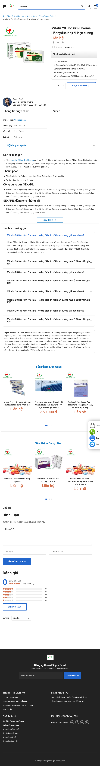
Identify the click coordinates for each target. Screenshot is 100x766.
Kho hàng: (7, 705)
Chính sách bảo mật (10, 741)
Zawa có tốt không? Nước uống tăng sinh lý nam (69, 697)
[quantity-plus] (64, 86)
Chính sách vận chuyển (11, 729)
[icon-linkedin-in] (63, 43)
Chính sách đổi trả (9, 737)
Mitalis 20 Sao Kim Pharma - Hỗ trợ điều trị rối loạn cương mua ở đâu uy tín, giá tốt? (48, 262)
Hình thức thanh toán (10, 733)
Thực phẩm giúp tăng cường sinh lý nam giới (67, 701)
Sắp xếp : (6, 618)
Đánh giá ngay (14, 607)
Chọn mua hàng (80, 86)
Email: (5, 701)
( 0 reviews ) (68, 47)
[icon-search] (82, 7)
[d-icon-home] (3, 16)
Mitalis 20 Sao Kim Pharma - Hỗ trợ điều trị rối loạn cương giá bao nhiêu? (45, 235)
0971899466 (13, 697)
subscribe (73, 676)
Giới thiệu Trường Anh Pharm (13, 721)
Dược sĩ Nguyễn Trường (23, 102)
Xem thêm (48, 220)
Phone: (6, 697)
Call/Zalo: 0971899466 (59, 723)
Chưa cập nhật (20, 120)
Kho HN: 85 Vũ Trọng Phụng (22, 705)
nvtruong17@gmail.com (17, 701)
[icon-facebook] (53, 43)
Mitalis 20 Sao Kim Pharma (23, 160)
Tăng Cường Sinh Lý (47, 16)
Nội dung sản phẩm (17, 145)
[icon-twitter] (58, 43)
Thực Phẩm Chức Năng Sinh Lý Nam (22, 16)
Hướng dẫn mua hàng (11, 725)
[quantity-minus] (53, 86)
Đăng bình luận (15, 561)
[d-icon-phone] (90, 7)
